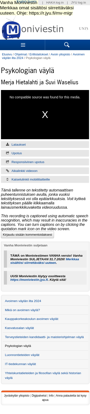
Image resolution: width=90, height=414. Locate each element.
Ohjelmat (21, 54)
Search (67, 45)
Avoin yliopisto (60, 54)
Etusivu (7, 54)
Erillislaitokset (39, 54)
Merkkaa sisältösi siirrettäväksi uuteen (44, 261)
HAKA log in (55, 2)
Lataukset (19, 144)
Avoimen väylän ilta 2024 (23, 301)
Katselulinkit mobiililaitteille (31, 179)
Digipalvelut (39, 395)
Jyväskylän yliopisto (16, 395)
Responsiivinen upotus (28, 162)
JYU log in (78, 2)
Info (51, 395)
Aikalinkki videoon (24, 171)
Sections (23, 45)
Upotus (17, 153)
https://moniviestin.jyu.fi (29, 279)
